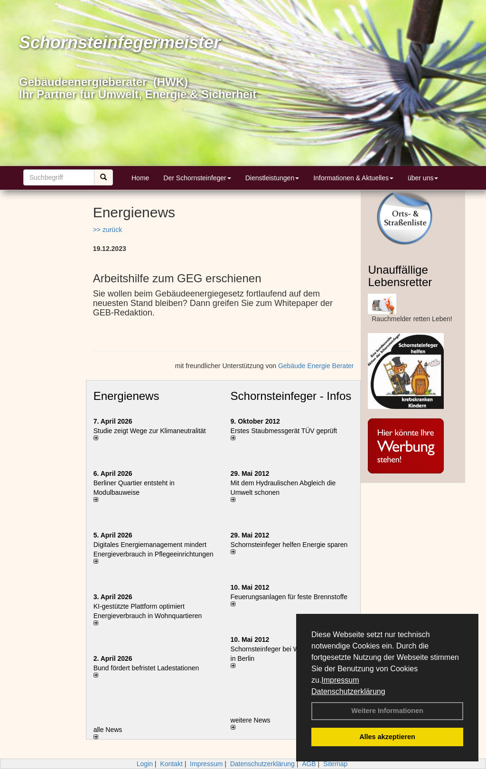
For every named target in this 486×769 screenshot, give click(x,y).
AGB (309, 764)
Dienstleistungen (272, 178)
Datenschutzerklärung (348, 691)
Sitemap (335, 764)
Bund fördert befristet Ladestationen (146, 668)
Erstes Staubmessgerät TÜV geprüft (284, 431)
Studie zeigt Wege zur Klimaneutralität (149, 431)
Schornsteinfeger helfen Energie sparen (289, 544)
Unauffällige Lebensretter (400, 275)
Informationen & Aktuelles (353, 178)
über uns (423, 178)
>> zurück (107, 229)
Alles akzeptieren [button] (387, 737)
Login (145, 764)
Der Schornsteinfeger (197, 178)
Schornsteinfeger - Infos (291, 395)
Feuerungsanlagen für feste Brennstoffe (289, 597)
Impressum (340, 680)
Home (140, 178)
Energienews (126, 395)
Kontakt (171, 764)
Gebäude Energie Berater (316, 366)
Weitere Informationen (387, 710)
